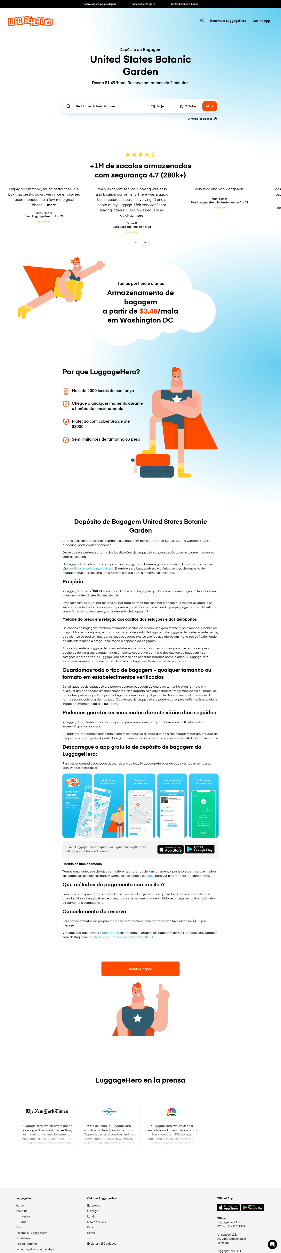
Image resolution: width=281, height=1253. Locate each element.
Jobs (23, 1222)
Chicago (92, 1211)
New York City (96, 1222)
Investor (25, 1216)
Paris (90, 1227)
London (92, 1216)
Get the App (261, 20)
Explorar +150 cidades (101, 1243)
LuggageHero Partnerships (37, 1249)
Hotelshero (23, 1238)
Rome (91, 1233)
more (51, 204)
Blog (18, 1227)
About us (21, 1211)
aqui (151, 875)
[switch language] (202, 20)
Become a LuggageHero (228, 20)
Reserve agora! (140, 968)
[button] (272, 1244)
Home (20, 1205)
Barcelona (93, 1205)
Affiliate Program (26, 1244)
